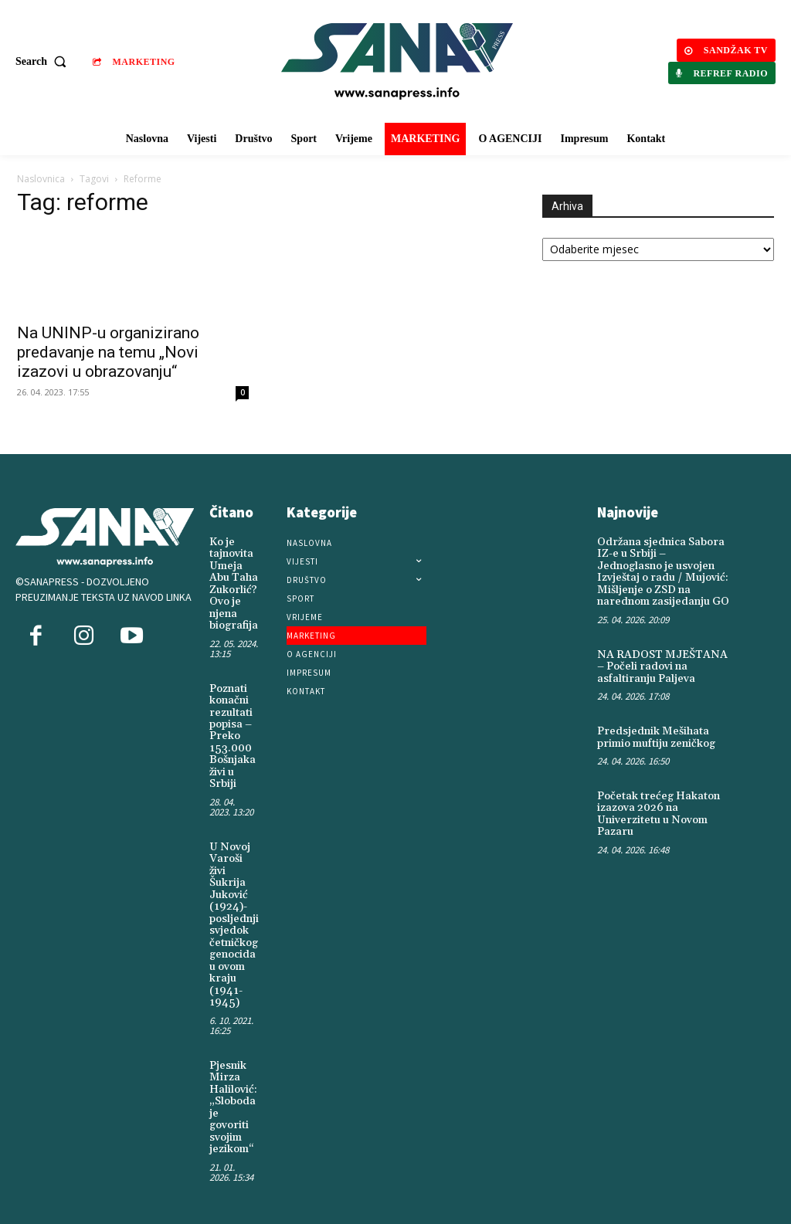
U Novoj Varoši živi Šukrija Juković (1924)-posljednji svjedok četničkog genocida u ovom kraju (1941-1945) (234, 923)
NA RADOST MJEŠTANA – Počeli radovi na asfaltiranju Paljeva (662, 666)
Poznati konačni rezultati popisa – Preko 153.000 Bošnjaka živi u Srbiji (232, 735)
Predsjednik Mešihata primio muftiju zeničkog (656, 736)
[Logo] (397, 61)
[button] (44, 62)
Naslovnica (41, 178)
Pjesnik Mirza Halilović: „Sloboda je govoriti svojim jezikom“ (233, 1105)
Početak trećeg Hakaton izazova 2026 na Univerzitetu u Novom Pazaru (658, 813)
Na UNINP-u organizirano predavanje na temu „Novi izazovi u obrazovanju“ (108, 352)
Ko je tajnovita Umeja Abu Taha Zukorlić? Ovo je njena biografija (233, 583)
